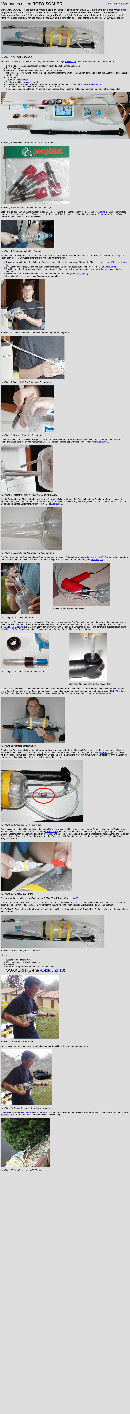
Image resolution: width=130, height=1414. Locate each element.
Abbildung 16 (95, 84)
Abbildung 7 (81, 274)
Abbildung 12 (20, 627)
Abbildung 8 (102, 442)
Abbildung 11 (97, 560)
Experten (41, 1112)
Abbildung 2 (70, 62)
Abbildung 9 (56, 504)
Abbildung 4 (101, 212)
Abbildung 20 (7, 1115)
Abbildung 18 (52, 970)
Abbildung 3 (31, 82)
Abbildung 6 (109, 267)
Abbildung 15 (106, 752)
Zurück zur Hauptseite (117, 3)
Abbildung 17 (72, 898)
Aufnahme (26, 1112)
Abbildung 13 (7, 629)
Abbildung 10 (97, 557)
